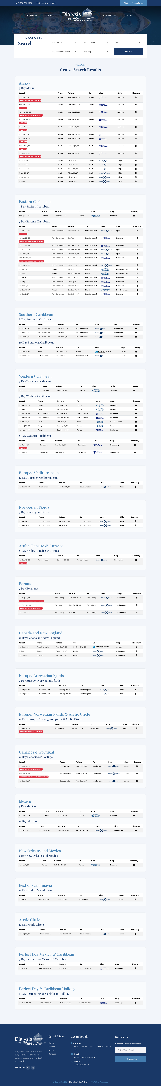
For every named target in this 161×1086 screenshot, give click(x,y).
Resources (110, 15)
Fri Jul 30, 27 (73, 174)
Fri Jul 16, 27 (73, 166)
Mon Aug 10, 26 (74, 155)
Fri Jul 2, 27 (23, 162)
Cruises (51, 15)
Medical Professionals (134, 3)
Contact (129, 15)
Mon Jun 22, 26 (74, 106)
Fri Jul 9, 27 (72, 162)
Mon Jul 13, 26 (73, 128)
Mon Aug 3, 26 (73, 147)
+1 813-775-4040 (24, 3)
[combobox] (64, 42)
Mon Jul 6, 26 (73, 121)
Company (33, 15)
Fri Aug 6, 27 (73, 178)
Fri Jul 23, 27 (73, 170)
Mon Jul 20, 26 (74, 136)
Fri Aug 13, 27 (73, 183)
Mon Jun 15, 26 (74, 99)
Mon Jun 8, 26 (24, 99)
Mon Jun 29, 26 (74, 113)
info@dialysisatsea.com (46, 3)
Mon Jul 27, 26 (74, 140)
